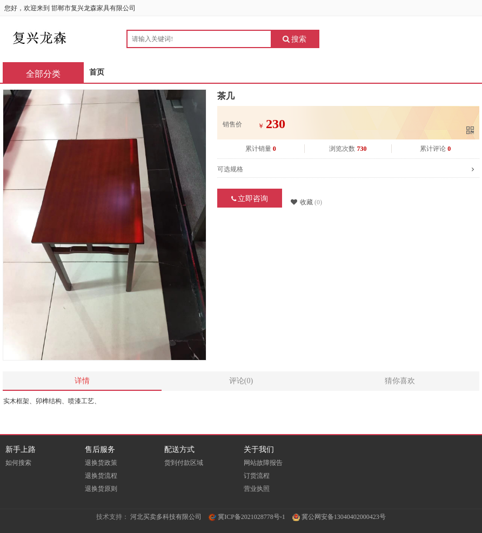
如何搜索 (18, 463)
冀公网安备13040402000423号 (339, 517)
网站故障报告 (263, 463)
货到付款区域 (183, 463)
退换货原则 (101, 488)
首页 (96, 72)
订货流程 (257, 475)
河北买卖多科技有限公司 (166, 517)
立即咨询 (250, 199)
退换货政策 (101, 463)
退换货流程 (101, 475)
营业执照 (257, 488)
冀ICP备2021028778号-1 (247, 517)
